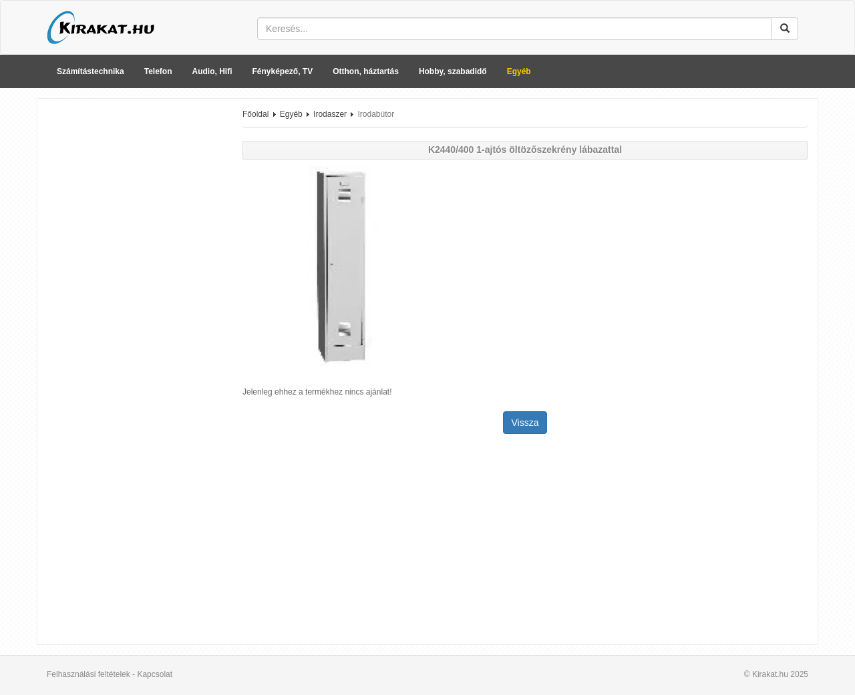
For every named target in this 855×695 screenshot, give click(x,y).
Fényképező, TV (282, 71)
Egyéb (519, 71)
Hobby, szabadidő (453, 71)
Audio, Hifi (212, 71)
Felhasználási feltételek (88, 674)
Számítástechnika (90, 71)
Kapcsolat (154, 674)
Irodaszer (330, 114)
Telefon (158, 71)
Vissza (525, 422)
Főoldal (255, 114)
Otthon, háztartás (366, 71)
